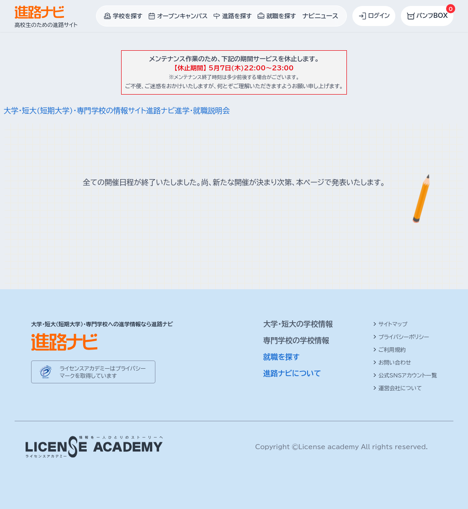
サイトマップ (390, 324)
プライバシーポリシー (401, 336)
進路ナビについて (292, 373)
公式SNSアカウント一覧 (405, 375)
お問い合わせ (392, 362)
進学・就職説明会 (202, 110)
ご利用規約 (389, 349)
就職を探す (281, 357)
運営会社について (397, 388)
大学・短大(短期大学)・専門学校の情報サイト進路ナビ (89, 110)
